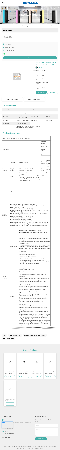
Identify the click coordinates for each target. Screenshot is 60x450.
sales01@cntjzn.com (10, 47)
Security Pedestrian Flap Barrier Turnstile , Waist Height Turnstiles (10, 400)
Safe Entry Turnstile (8, 338)
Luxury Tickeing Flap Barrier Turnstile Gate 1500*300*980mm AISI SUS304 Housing (50, 372)
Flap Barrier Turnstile (18, 26)
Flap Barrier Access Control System (34, 335)
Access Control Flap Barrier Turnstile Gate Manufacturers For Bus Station (10, 372)
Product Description (34, 99)
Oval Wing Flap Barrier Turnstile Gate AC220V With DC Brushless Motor (36, 372)
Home (5, 26)
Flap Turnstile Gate (15, 335)
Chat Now (30, 58)
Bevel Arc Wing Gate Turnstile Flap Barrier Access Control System (23, 372)
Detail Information (12, 99)
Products (10, 26)
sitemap (13, 446)
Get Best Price (41, 92)
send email (41, 438)
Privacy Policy (7, 446)
